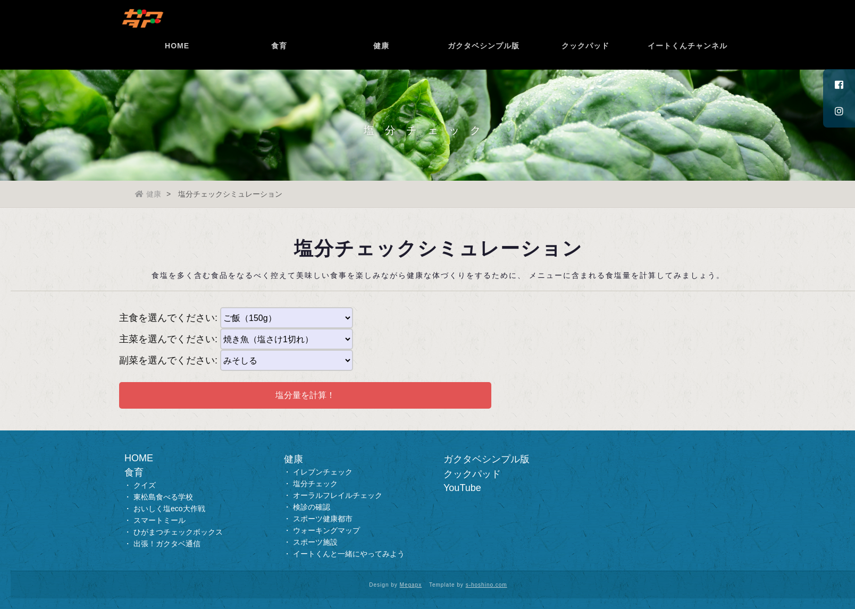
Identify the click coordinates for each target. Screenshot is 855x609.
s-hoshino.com (486, 585)
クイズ (144, 485)
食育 (281, 61)
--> (286, 339)
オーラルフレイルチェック (337, 495)
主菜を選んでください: (168, 339)
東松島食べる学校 (163, 497)
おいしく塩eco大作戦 (169, 508)
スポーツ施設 (315, 542)
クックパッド (587, 61)
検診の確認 (311, 507)
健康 (383, 61)
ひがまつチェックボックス (178, 532)
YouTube (462, 488)
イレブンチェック (323, 472)
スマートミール (159, 520)
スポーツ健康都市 (323, 518)
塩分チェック (315, 483)
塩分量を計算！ (305, 395)
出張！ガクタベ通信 (166, 543)
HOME (178, 61)
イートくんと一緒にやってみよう (349, 553)
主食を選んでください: (168, 317)
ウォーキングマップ (326, 530)
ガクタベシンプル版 (485, 61)
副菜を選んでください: (168, 360)
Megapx (411, 585)
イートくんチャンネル (689, 61)
